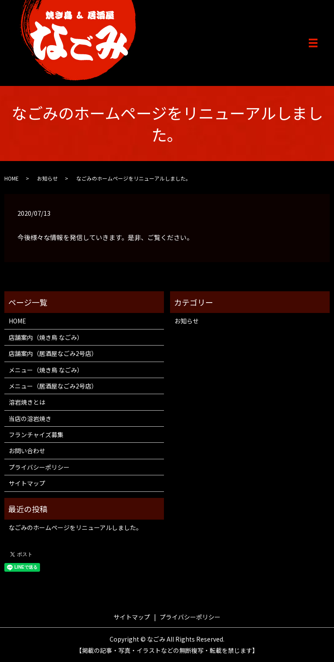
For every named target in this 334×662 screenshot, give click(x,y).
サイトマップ (27, 483)
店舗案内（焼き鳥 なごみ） (46, 337)
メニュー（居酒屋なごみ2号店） (53, 386)
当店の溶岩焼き (30, 418)
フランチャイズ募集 (36, 434)
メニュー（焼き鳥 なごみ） (46, 370)
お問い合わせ (27, 450)
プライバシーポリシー (39, 467)
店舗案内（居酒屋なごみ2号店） (53, 353)
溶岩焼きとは (27, 402)
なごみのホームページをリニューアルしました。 (75, 527)
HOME (11, 178)
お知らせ (47, 178)
